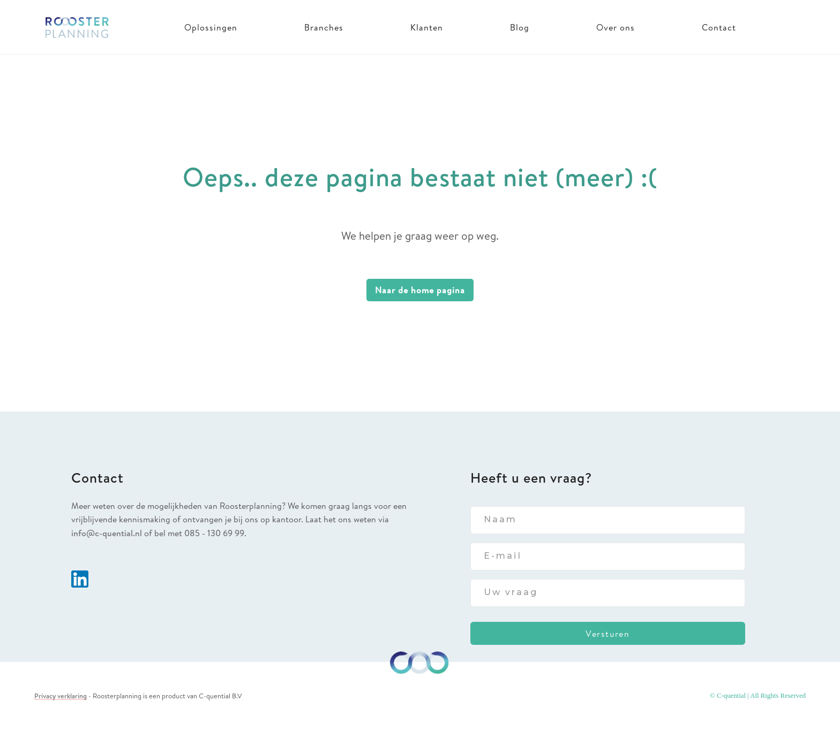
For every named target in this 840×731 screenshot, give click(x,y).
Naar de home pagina (420, 290)
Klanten (426, 27)
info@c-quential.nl (106, 533)
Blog (519, 27)
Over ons (615, 27)
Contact (719, 27)
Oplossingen (210, 27)
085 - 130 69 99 (214, 533)
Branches (323, 27)
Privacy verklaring (60, 695)
